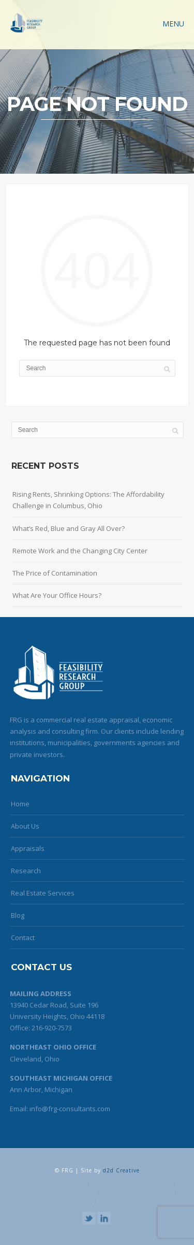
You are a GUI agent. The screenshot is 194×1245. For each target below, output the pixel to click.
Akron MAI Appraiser (51, 1184)
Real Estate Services (42, 893)
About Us (25, 826)
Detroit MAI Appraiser (137, 1193)
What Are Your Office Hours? (56, 595)
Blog (17, 915)
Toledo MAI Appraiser (133, 1202)
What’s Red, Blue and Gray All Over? (68, 528)
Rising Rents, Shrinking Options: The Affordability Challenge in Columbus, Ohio (88, 499)
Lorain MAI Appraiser (58, 1202)
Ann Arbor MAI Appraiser (131, 1184)
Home (20, 803)
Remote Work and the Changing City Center (79, 550)
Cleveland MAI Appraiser (56, 1193)
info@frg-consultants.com (69, 1108)
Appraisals (27, 848)
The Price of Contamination (54, 573)
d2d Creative (121, 1170)
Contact (23, 937)
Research (26, 870)
